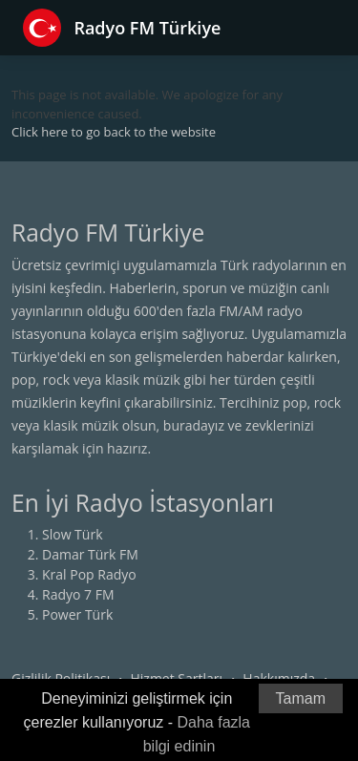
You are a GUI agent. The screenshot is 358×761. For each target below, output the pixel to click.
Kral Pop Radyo (89, 574)
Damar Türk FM (90, 554)
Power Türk (77, 614)
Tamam (301, 698)
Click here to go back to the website (113, 131)
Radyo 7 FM (78, 594)
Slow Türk (72, 534)
